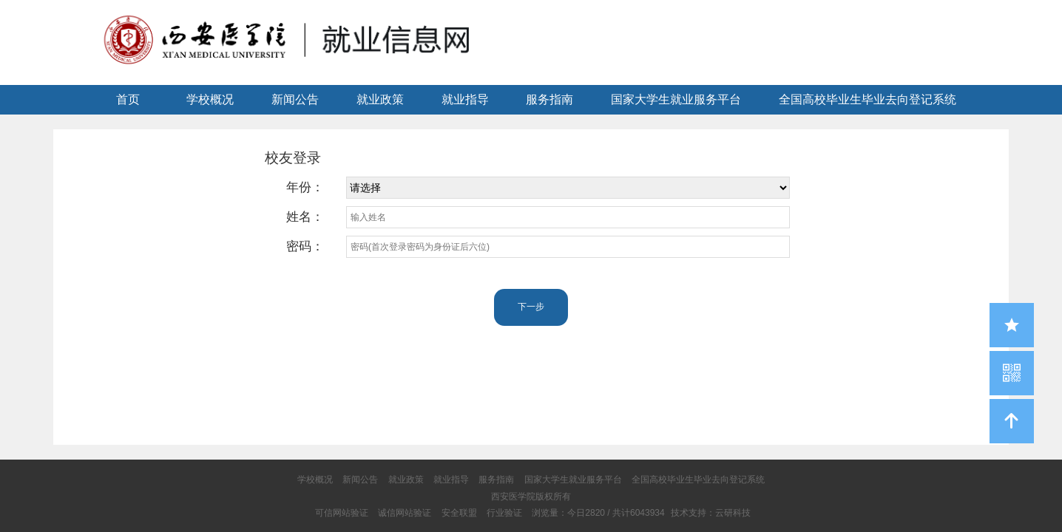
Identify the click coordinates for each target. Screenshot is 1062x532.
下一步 (531, 306)
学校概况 (210, 99)
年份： (305, 187)
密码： (305, 246)
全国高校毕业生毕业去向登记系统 (867, 99)
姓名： (305, 217)
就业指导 (465, 99)
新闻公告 (295, 99)
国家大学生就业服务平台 (676, 99)
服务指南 (549, 99)
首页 (128, 99)
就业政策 (380, 99)
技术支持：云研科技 (711, 513)
